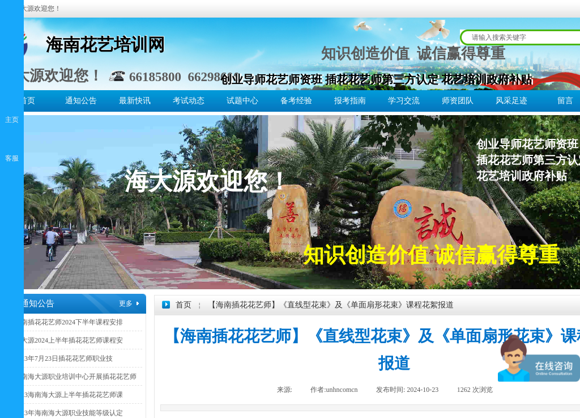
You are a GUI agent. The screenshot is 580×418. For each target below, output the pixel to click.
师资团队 (458, 100)
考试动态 (188, 100)
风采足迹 (511, 100)
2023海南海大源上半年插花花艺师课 (68, 395)
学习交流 (404, 100)
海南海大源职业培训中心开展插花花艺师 (75, 377)
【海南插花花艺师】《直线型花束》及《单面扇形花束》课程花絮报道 (331, 305)
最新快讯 (135, 100)
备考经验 (296, 100)
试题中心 (242, 100)
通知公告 (81, 100)
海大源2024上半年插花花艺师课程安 (68, 340)
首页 (27, 100)
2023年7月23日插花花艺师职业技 (63, 358)
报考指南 (350, 100)
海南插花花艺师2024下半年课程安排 (68, 322)
